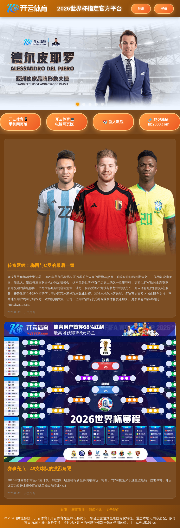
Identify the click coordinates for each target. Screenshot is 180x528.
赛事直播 (78, 510)
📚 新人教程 (113, 122)
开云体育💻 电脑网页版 (65, 121)
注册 (141, 8)
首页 (64, 510)
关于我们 (112, 510)
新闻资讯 (95, 510)
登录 (164, 8)
